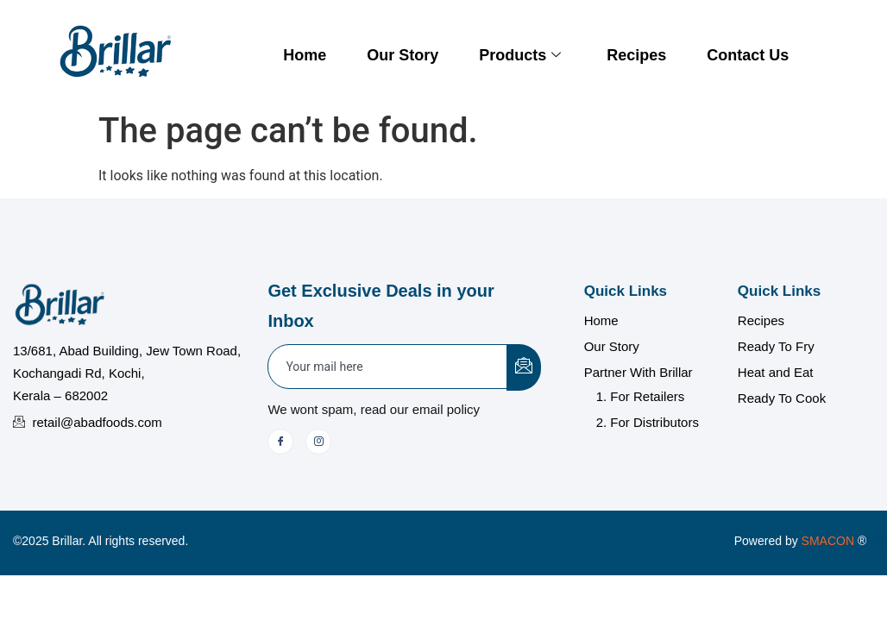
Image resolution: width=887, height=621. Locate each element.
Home (304, 55)
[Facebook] (280, 442)
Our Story (402, 55)
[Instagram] (318, 442)
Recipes (636, 55)
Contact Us (748, 55)
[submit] (523, 367)
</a (844, 541)
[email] (387, 366)
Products (520, 55)
